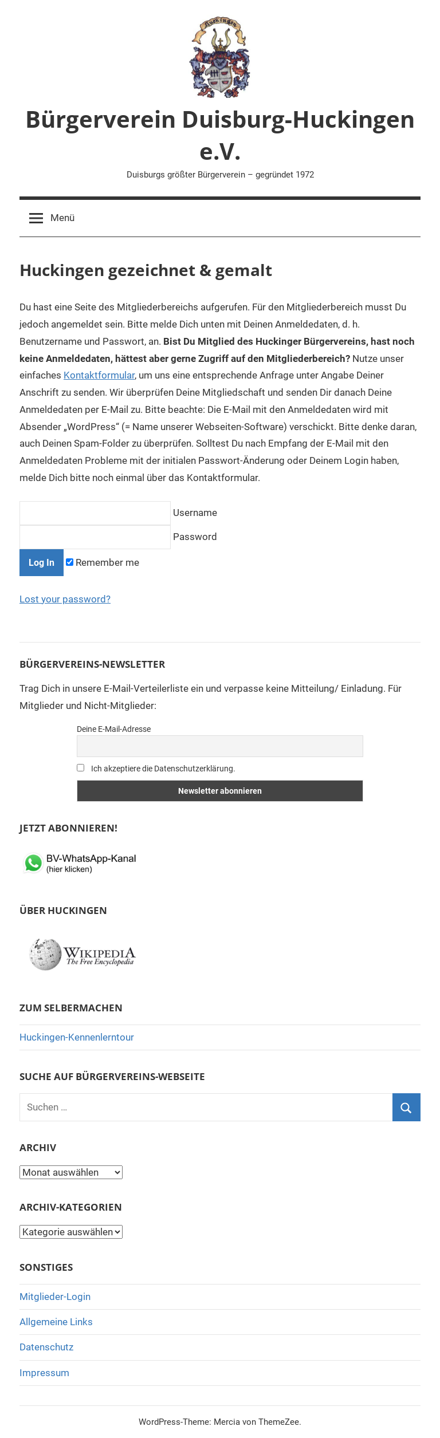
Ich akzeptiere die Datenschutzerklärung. (156, 768)
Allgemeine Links (56, 1321)
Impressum (44, 1372)
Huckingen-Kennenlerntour (76, 1037)
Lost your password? (65, 599)
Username (118, 512)
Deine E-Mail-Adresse (114, 729)
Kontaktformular (99, 375)
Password (118, 536)
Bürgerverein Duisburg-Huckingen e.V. (220, 135)
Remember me (102, 562)
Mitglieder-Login (55, 1296)
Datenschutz (46, 1347)
